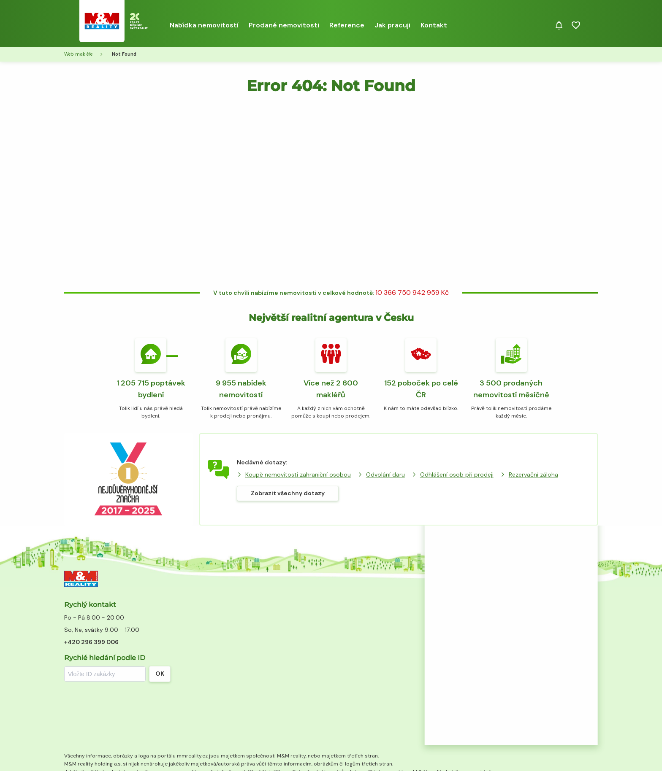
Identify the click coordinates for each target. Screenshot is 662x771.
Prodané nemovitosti (284, 25)
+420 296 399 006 (91, 642)
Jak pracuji (392, 25)
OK (159, 673)
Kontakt (434, 25)
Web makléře (78, 54)
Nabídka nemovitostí (204, 25)
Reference (346, 25)
